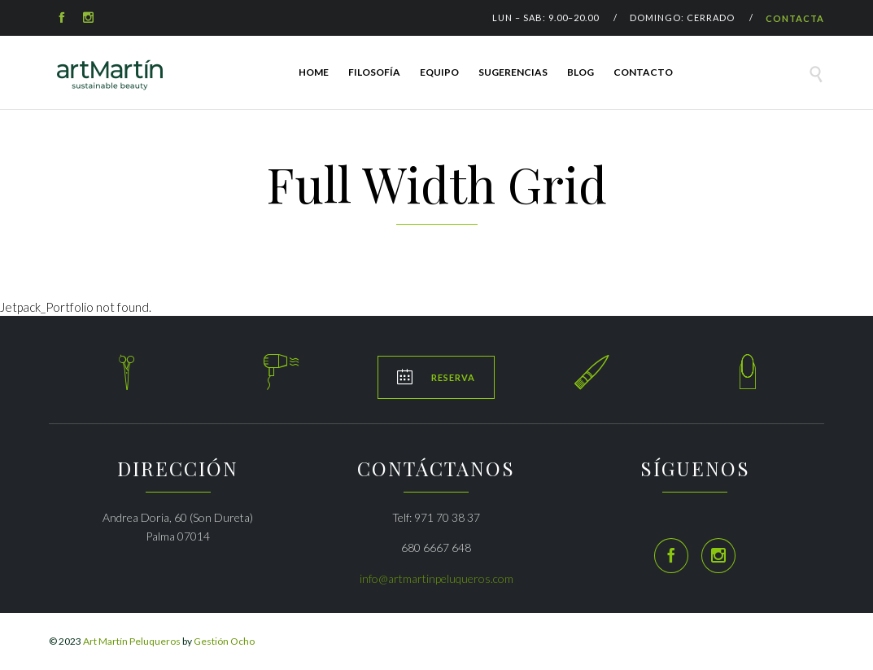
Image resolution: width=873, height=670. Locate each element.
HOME (314, 72)
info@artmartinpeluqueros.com (436, 578)
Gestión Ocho (224, 641)
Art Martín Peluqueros (132, 641)
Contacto (643, 72)
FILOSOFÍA (374, 72)
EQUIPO (439, 72)
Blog (580, 72)
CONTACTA (795, 18)
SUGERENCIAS (513, 72)
